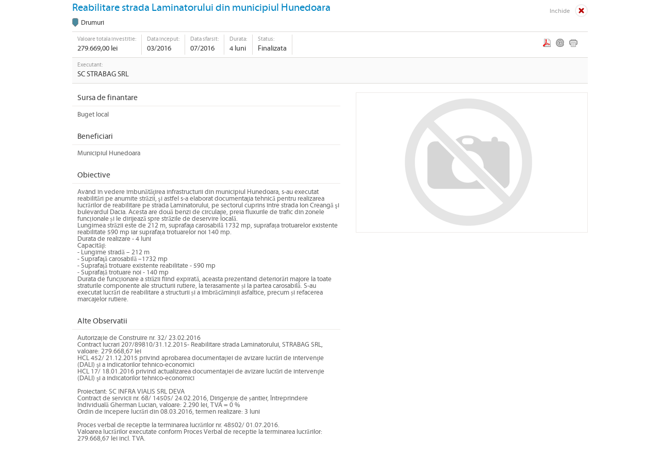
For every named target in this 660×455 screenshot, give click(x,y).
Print (573, 43)
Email (560, 43)
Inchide (560, 11)
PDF (547, 43)
